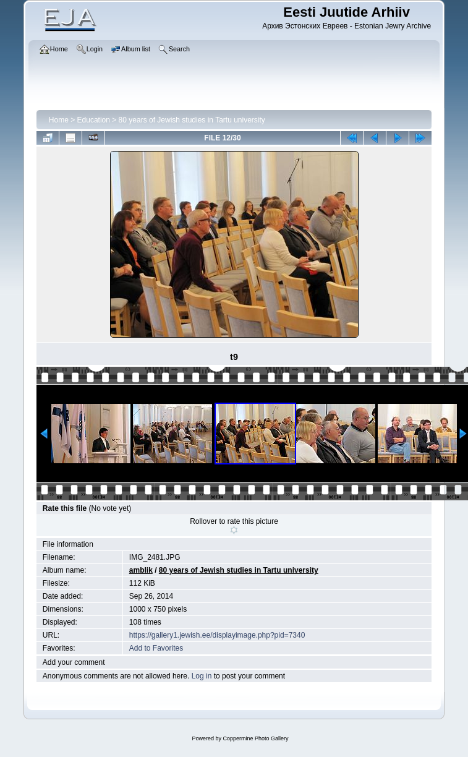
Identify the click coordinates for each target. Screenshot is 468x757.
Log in (202, 676)
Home (59, 120)
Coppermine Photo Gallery (255, 738)
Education (93, 120)
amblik (141, 570)
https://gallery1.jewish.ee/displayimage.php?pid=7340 (217, 635)
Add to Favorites (156, 648)
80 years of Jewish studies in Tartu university (192, 120)
